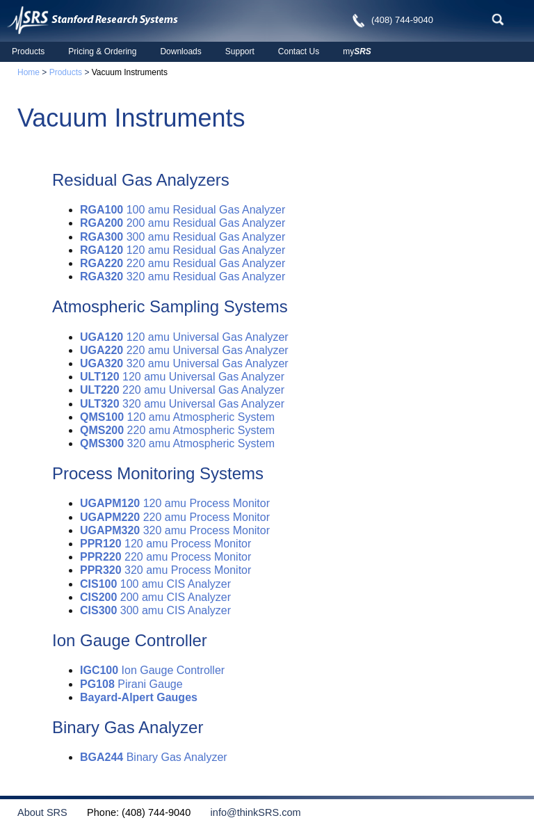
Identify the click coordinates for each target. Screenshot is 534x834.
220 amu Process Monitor (175, 517)
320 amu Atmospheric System (177, 443)
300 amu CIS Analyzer (155, 610)
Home (28, 72)
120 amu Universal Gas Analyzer (184, 337)
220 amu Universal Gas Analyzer (184, 350)
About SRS (50, 812)
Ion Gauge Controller (152, 670)
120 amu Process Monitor (175, 503)
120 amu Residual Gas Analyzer (182, 250)
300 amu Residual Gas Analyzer (182, 237)
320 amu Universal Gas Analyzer (184, 363)
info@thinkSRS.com (246, 812)
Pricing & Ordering (102, 51)
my (357, 51)
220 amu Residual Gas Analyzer (182, 263)
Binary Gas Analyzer (153, 757)
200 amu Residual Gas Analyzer (182, 223)
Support (239, 51)
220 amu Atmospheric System (177, 430)
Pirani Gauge (131, 684)
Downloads (180, 51)
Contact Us (298, 51)
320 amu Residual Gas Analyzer (182, 276)
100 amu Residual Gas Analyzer (182, 210)
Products (28, 51)
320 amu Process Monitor (175, 530)
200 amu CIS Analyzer (155, 597)
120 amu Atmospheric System (177, 417)
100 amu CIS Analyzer (155, 584)
